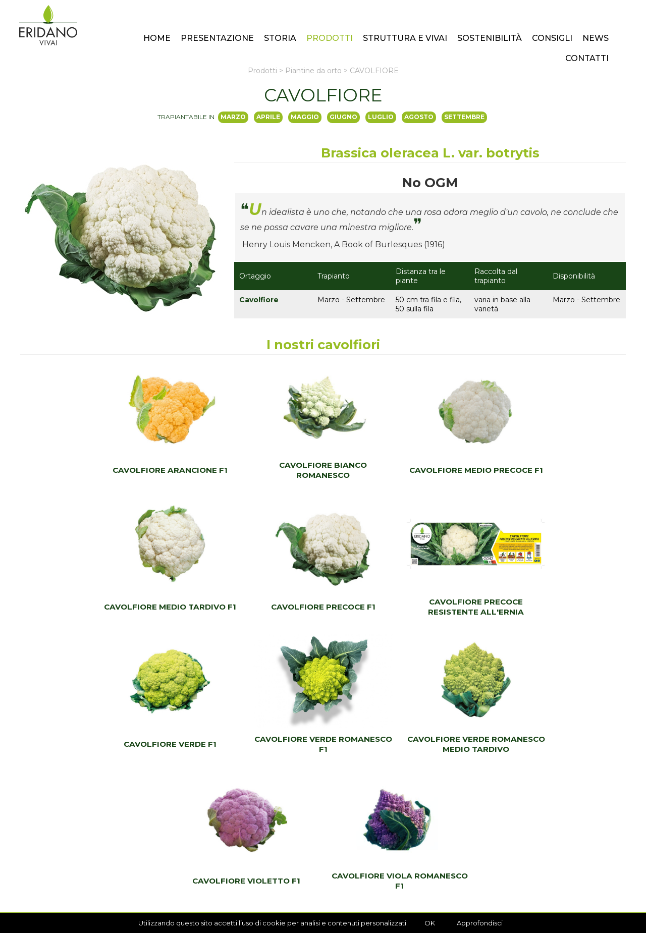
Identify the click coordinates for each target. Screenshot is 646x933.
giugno (343, 117)
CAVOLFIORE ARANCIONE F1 (97, 470)
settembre (464, 117)
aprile (268, 117)
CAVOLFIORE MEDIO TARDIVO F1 (548, 470)
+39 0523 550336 (370, 849)
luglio (381, 117)
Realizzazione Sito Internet (174, 904)
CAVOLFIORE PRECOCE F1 (97, 607)
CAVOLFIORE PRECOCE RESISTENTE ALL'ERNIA (248, 607)
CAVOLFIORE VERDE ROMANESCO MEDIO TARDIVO (173, 744)
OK (429, 923)
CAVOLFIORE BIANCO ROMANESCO (248, 470)
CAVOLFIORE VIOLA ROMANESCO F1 (473, 744)
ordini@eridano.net (374, 866)
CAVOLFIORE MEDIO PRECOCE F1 (398, 470)
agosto (419, 117)
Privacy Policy (111, 904)
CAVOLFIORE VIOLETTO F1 (323, 744)
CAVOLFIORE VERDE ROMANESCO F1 (549, 607)
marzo (233, 117)
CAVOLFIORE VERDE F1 (398, 607)
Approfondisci (480, 923)
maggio (305, 117)
